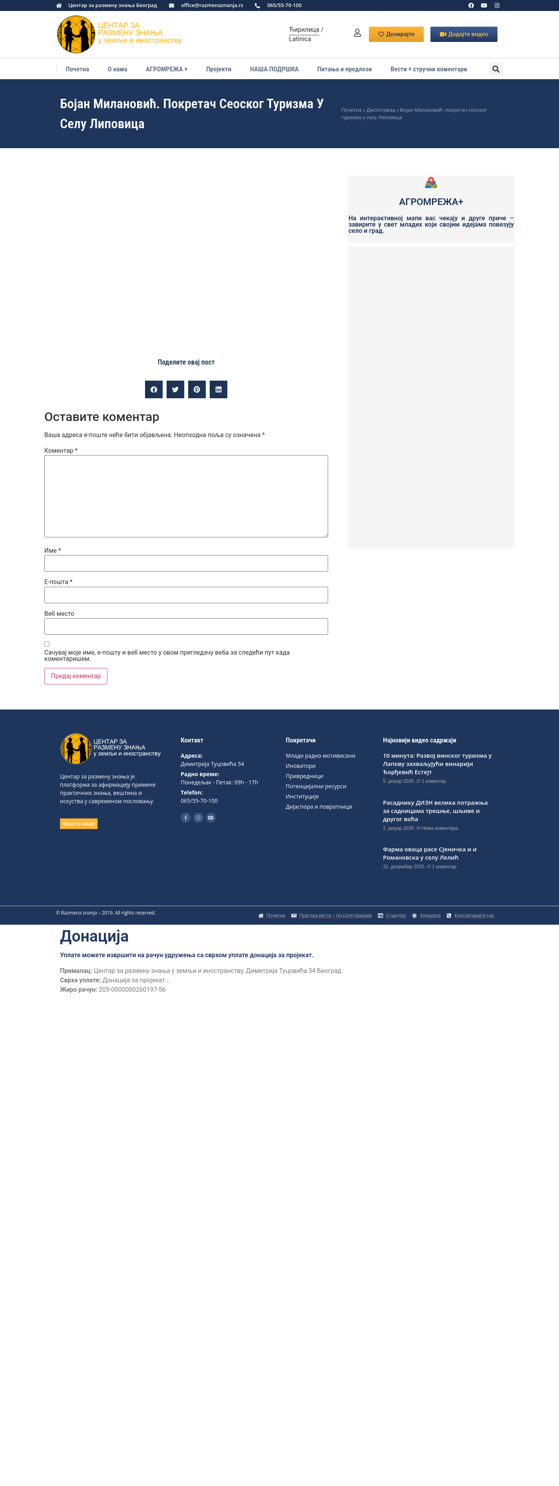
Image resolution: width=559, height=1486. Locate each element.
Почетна (77, 69)
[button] (495, 68)
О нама (117, 69)
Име (52, 551)
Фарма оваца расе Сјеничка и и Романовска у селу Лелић (430, 853)
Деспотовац (381, 110)
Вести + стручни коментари (428, 69)
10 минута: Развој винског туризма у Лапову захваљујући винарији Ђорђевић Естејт (437, 763)
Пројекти (218, 69)
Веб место (59, 614)
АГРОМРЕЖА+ (431, 201)
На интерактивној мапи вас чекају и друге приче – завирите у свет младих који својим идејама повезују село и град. (431, 224)
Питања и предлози (344, 69)
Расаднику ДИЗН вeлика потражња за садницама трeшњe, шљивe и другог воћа (435, 810)
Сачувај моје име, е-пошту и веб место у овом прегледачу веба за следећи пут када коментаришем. (167, 656)
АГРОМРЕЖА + (166, 69)
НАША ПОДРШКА (274, 69)
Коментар (61, 451)
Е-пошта (58, 582)
